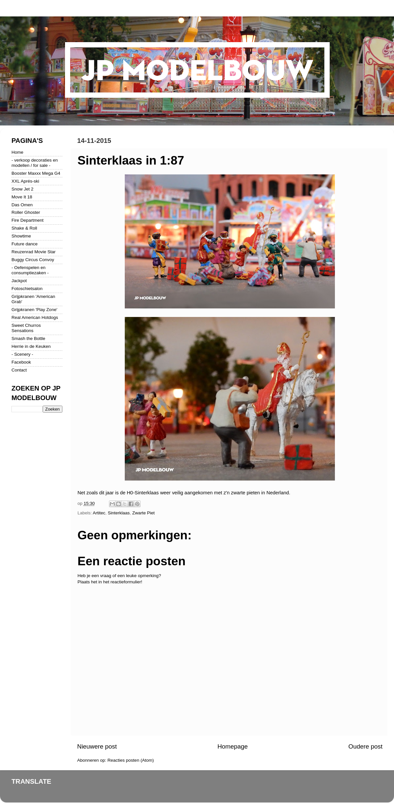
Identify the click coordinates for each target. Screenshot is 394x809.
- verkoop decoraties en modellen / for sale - (34, 163)
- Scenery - (22, 354)
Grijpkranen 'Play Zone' (34, 309)
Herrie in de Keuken (31, 346)
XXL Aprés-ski (25, 181)
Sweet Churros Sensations (26, 328)
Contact (19, 370)
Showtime (21, 236)
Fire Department (27, 220)
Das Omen (22, 204)
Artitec (99, 512)
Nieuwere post (97, 746)
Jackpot (19, 280)
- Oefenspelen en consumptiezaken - (30, 270)
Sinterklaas (119, 512)
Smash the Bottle (28, 338)
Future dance (24, 243)
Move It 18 (21, 196)
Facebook (21, 362)
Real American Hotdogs (34, 317)
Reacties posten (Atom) (130, 760)
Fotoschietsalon (27, 288)
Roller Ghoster (25, 212)
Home (17, 152)
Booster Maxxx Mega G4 (35, 173)
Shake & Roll (24, 228)
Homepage (232, 746)
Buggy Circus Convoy (32, 259)
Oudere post (365, 746)
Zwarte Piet (143, 512)
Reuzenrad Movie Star (33, 251)
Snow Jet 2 (22, 189)
